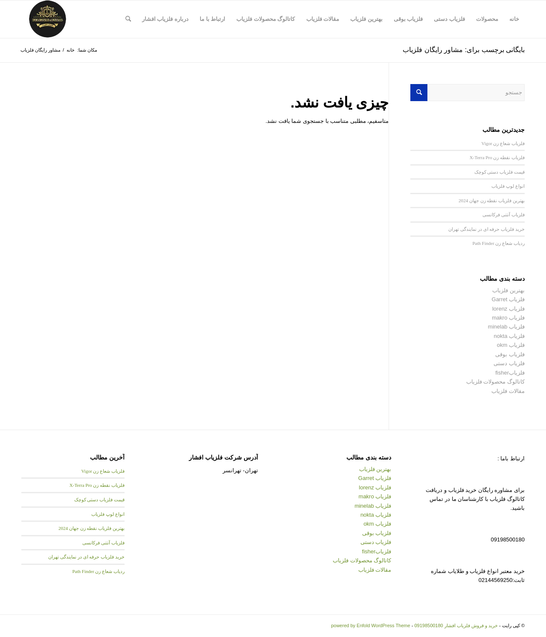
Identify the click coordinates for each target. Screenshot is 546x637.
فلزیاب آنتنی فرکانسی (503, 214)
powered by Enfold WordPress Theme (370, 625)
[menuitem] (514, 19)
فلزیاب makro (508, 317)
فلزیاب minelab (506, 326)
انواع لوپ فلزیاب (508, 186)
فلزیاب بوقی (510, 354)
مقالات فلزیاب (508, 391)
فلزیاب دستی (509, 363)
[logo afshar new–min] (47, 19)
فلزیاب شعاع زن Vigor (503, 143)
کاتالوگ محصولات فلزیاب (495, 381)
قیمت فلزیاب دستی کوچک (499, 172)
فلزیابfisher (510, 372)
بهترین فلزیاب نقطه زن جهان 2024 (492, 200)
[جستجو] (128, 19)
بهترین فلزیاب (508, 290)
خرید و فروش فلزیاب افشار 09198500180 (456, 625)
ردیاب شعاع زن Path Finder (498, 243)
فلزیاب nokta (509, 336)
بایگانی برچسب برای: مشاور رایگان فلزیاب (464, 49)
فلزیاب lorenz (508, 308)
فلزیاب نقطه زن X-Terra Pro (497, 157)
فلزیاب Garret (508, 299)
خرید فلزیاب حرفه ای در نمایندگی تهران (486, 229)
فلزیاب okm (511, 345)
